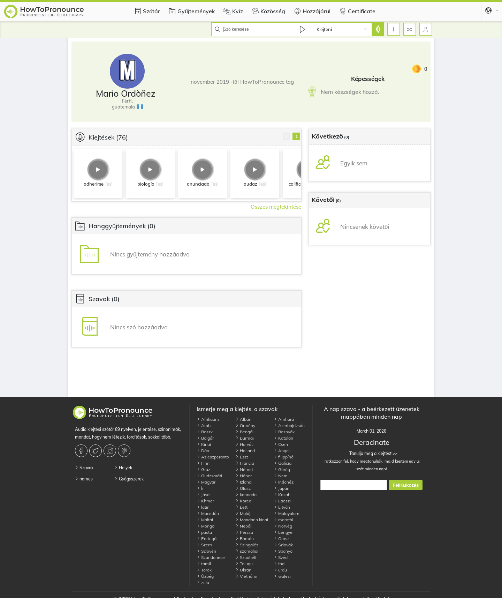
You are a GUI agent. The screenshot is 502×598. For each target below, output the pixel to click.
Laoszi (282, 500)
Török (204, 570)
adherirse (94, 184)
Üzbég (205, 576)
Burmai (244, 438)
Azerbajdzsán (289, 425)
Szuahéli (245, 557)
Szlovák (283, 544)
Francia (244, 463)
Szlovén (206, 551)
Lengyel (284, 532)
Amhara (284, 419)
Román (244, 538)
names (84, 478)
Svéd (281, 557)
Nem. (281, 475)
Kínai (204, 444)
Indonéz (284, 482)
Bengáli (244, 431)
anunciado (198, 184)
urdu (280, 570)
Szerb (204, 544)
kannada (246, 494)
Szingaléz (246, 544)
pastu (204, 532)
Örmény (245, 425)
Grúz (203, 469)
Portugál (207, 538)
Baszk (205, 431)
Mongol (206, 526)
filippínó (284, 456)
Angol (282, 450)
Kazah (282, 494)
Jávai (204, 494)
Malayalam (286, 513)
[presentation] (286, 136)
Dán (203, 450)
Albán (243, 419)
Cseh (281, 444)
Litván (282, 507)
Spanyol (284, 551)
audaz (250, 184)
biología (145, 184)
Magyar (206, 482)
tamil (204, 563)
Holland (245, 450)
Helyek (123, 467)
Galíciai (283, 463)
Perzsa (244, 532)
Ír (200, 488)
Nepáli (243, 526)
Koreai (243, 500)
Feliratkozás (406, 485)
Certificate (356, 11)
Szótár (146, 11)
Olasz (243, 488)
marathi (283, 519)
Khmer (205, 500)
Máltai (205, 519)
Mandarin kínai (251, 519)
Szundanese (211, 557)
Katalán (283, 438)
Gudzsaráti (209, 475)
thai (280, 563)
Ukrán (243, 570)
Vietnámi (246, 576)
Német (244, 469)
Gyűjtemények (191, 11)
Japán (281, 488)
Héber (243, 475)
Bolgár (205, 438)
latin (203, 507)
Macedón (208, 513)
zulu (203, 582)
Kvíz (232, 11)
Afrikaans (208, 419)
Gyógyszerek (129, 478)
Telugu (244, 563)
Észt (241, 456)
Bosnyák (284, 431)
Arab (204, 425)
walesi (282, 576)
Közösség (267, 11)
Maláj (242, 513)
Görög (282, 469)
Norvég (283, 526)
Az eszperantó (213, 456)
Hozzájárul (311, 11)
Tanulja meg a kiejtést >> (371, 453)
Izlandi (243, 482)
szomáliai (246, 551)
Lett (241, 507)
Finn (203, 463)
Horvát (244, 444)
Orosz (281, 538)
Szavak (84, 467)
